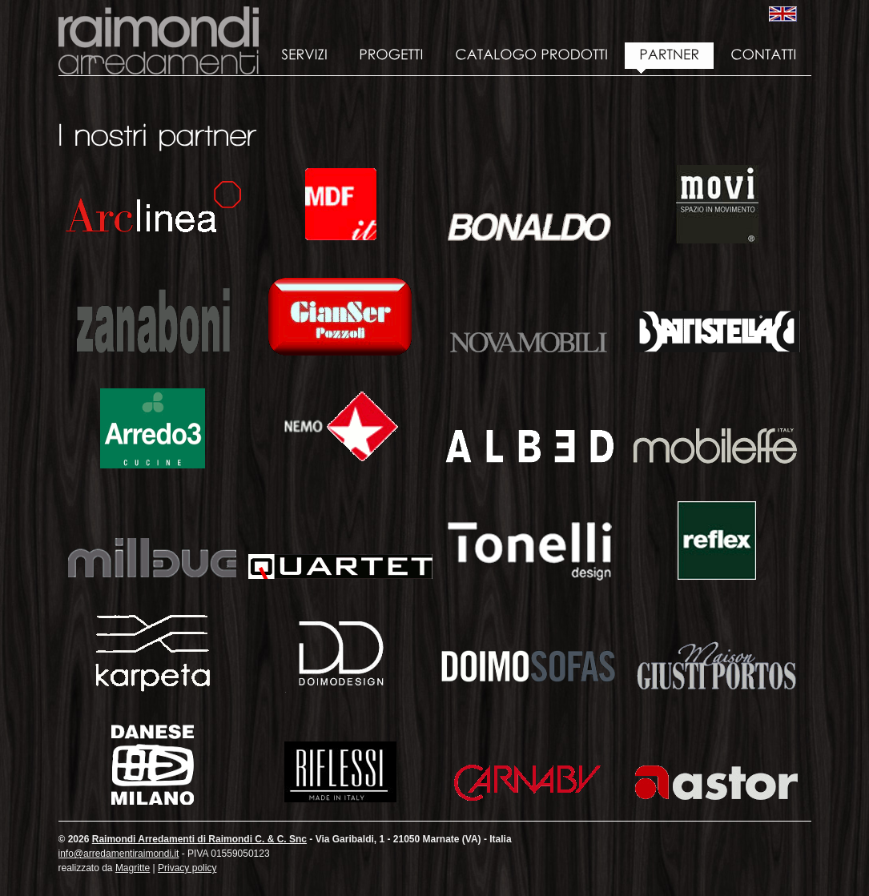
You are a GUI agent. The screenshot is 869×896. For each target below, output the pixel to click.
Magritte (132, 868)
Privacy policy (187, 868)
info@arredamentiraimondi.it (118, 853)
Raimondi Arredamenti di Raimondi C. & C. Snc (158, 40)
